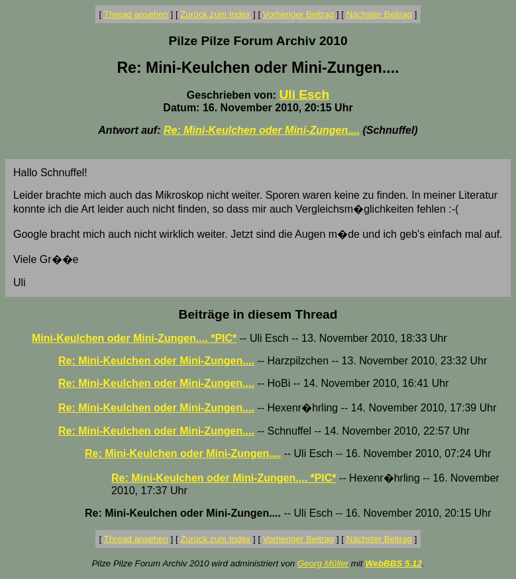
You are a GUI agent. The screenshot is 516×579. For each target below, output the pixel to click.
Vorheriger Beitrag (298, 14)
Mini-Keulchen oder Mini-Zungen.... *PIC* (134, 338)
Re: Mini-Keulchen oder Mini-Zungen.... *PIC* (223, 478)
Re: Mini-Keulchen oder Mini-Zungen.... (262, 130)
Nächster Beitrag (379, 14)
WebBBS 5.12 (393, 563)
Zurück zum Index (215, 14)
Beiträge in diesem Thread (258, 314)
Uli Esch (304, 94)
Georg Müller (322, 563)
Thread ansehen (136, 14)
